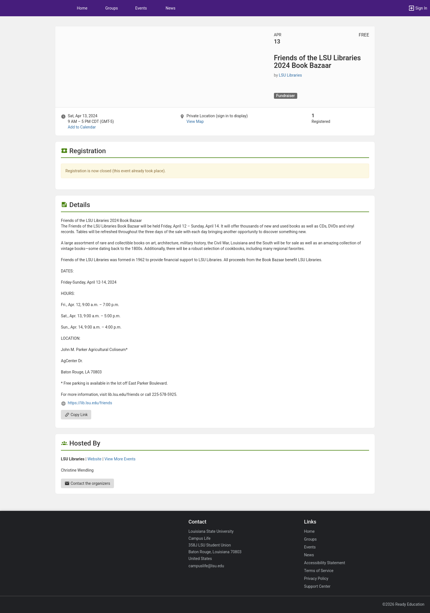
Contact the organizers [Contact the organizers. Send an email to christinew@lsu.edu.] (87, 483)
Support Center (317, 586)
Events (141, 8)
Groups (111, 8)
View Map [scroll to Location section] (194, 121)
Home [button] (82, 8)
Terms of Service (318, 570)
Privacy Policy (316, 578)
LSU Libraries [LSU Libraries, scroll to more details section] (290, 75)
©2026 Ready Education (403, 604)
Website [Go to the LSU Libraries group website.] (94, 459)
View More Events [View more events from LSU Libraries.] (120, 459)
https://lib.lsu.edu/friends (90, 403)
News (170, 8)
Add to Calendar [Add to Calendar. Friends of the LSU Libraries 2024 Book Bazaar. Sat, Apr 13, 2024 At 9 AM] (82, 127)
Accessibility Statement (324, 563)
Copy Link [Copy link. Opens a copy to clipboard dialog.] (76, 414)
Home (309, 531)
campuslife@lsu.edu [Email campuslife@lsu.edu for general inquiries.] (206, 566)
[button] (417, 8)
